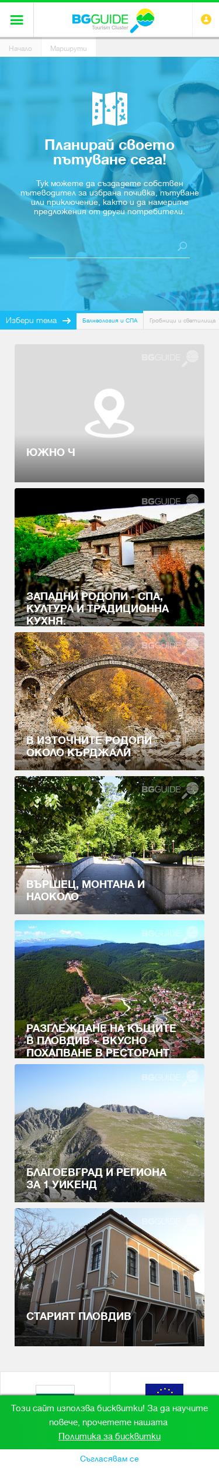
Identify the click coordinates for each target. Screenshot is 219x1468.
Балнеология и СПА (109, 320)
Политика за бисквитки (109, 1436)
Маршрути (68, 48)
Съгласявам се (109, 1458)
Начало (20, 48)
